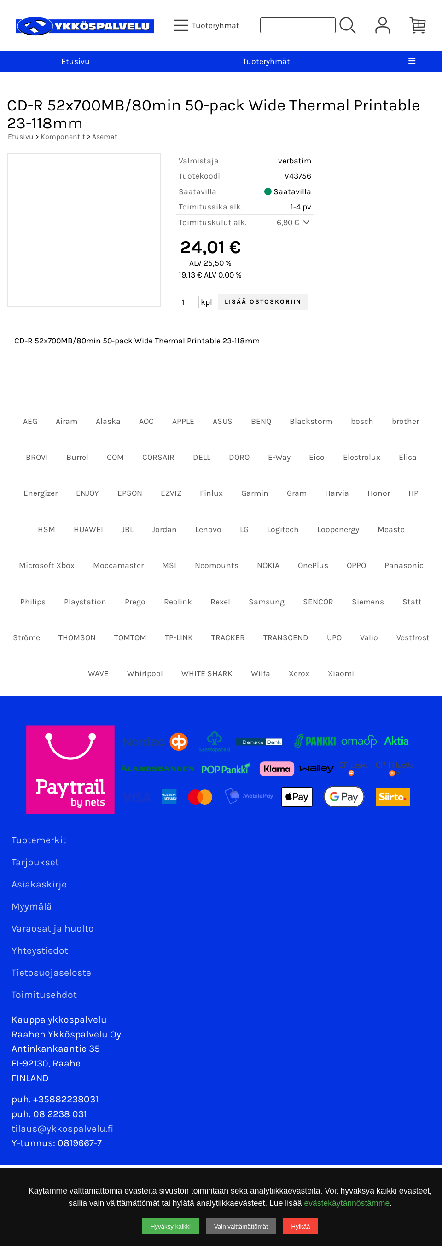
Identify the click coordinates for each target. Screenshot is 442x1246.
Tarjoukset (35, 862)
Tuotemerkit (39, 840)
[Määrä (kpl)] (189, 302)
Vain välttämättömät (241, 1226)
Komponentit (63, 136)
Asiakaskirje (39, 884)
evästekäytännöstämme (347, 1203)
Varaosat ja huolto (53, 928)
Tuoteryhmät (266, 61)
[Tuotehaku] (298, 25)
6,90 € (294, 222)
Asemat (104, 136)
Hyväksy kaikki (171, 1226)
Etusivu (75, 61)
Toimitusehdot (44, 994)
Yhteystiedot (40, 950)
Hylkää (300, 1226)
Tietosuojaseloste (51, 972)
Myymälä (32, 906)
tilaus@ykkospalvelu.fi (63, 1128)
